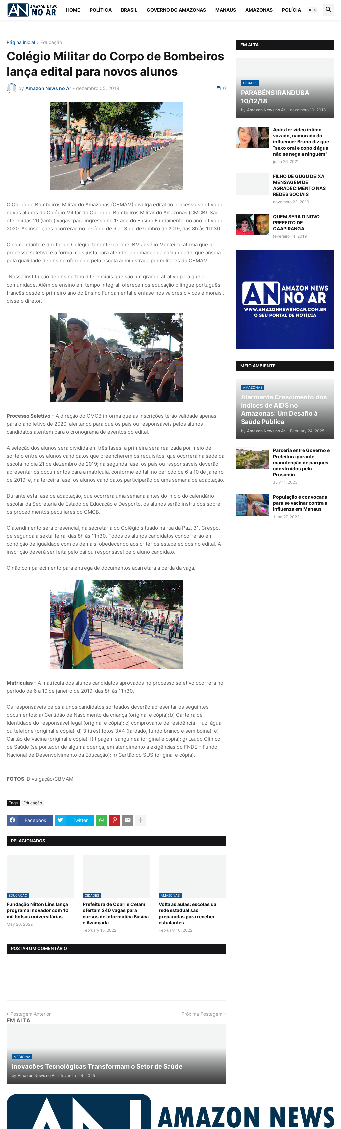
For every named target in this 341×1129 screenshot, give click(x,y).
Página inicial (21, 42)
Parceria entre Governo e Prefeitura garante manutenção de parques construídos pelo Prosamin (301, 462)
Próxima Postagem (201, 1014)
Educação (51, 42)
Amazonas (259, 10)
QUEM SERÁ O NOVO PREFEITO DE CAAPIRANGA (296, 222)
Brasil (129, 10)
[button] (312, 10)
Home (73, 10)
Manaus (225, 10)
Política (101, 10)
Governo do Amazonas (176, 10)
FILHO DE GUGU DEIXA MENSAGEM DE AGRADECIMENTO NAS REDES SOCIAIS (299, 185)
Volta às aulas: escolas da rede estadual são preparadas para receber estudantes (187, 913)
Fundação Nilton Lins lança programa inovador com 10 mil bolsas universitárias (38, 910)
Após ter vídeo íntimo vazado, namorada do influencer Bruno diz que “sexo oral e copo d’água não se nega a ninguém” (301, 142)
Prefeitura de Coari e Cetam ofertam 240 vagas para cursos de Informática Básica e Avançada (116, 913)
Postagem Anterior (30, 1014)
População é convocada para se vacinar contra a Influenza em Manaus (300, 503)
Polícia (291, 10)
